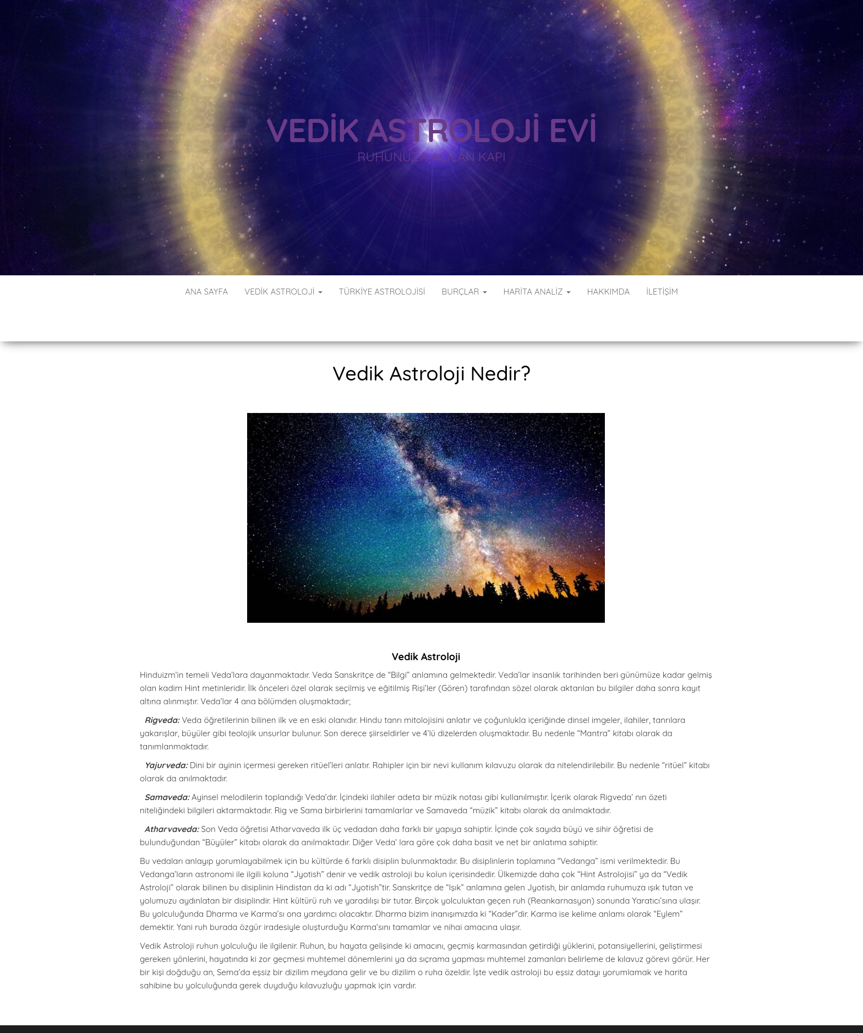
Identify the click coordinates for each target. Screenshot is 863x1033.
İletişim (662, 291)
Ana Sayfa (206, 291)
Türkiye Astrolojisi (382, 291)
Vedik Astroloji (283, 291)
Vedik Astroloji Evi (431, 129)
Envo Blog (495, 1009)
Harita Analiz (537, 291)
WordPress (370, 1009)
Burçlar (464, 291)
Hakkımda (608, 291)
